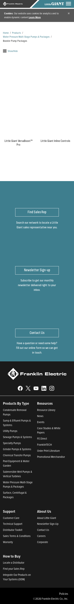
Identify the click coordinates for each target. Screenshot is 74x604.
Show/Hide (10, 51)
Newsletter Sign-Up (47, 524)
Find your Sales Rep (13, 569)
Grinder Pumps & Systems (17, 449)
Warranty (8, 542)
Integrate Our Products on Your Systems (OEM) (17, 577)
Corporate (42, 542)
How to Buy (12, 556)
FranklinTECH (44, 445)
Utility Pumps (10, 431)
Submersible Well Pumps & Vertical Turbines (17, 474)
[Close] (69, 13)
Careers (41, 536)
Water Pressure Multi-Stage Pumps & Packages (26, 36)
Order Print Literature (48, 451)
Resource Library (46, 410)
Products (16, 32)
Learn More (35, 17)
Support (9, 511)
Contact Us (43, 530)
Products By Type (16, 403)
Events (40, 422)
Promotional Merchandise (51, 457)
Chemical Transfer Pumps (17, 455)
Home (6, 32)
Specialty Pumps (12, 443)
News (40, 416)
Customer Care (11, 518)
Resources (45, 403)
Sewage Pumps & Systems (17, 437)
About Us (44, 511)
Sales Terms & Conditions (17, 536)
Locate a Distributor (13, 562)
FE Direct (42, 438)
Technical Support (12, 524)
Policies (63, 593)
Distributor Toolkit (12, 530)
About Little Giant (46, 518)
